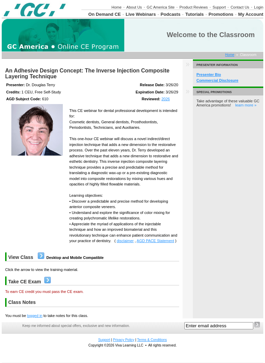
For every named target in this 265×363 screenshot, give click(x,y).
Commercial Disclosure (217, 80)
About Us (134, 7)
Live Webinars (141, 14)
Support (219, 7)
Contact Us (240, 7)
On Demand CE (104, 14)
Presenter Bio (208, 74)
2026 (165, 99)
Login (258, 7)
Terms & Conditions (152, 340)
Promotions (221, 14)
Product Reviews (194, 7)
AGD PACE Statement (155, 241)
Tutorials (194, 14)
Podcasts (171, 14)
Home (117, 7)
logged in (35, 316)
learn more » (245, 105)
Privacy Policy (123, 340)
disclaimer (125, 241)
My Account (250, 14)
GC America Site (160, 7)
